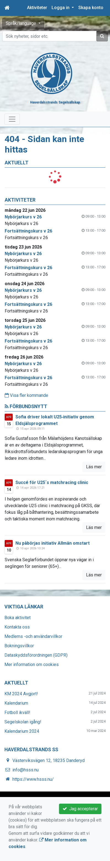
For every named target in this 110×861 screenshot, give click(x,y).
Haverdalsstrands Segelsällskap (55, 102)
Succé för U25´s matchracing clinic (51, 482)
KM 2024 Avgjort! (21, 693)
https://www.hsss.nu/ (33, 779)
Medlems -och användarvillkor (33, 636)
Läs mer (94, 466)
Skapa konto (90, 7)
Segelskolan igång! (22, 721)
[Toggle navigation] (12, 119)
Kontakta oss (17, 627)
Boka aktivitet (17, 617)
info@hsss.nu (25, 769)
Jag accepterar (80, 808)
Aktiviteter (37, 7)
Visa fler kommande (26, 395)
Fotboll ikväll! (17, 712)
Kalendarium (16, 703)
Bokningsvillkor (19, 645)
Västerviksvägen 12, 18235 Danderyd (48, 760)
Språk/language (21, 23)
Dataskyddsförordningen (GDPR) (36, 655)
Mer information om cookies (31, 664)
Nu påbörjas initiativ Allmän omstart (52, 543)
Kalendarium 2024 (21, 731)
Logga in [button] (61, 7)
